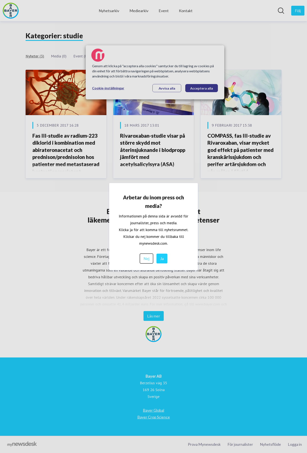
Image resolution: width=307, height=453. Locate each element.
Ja (162, 258)
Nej (146, 258)
